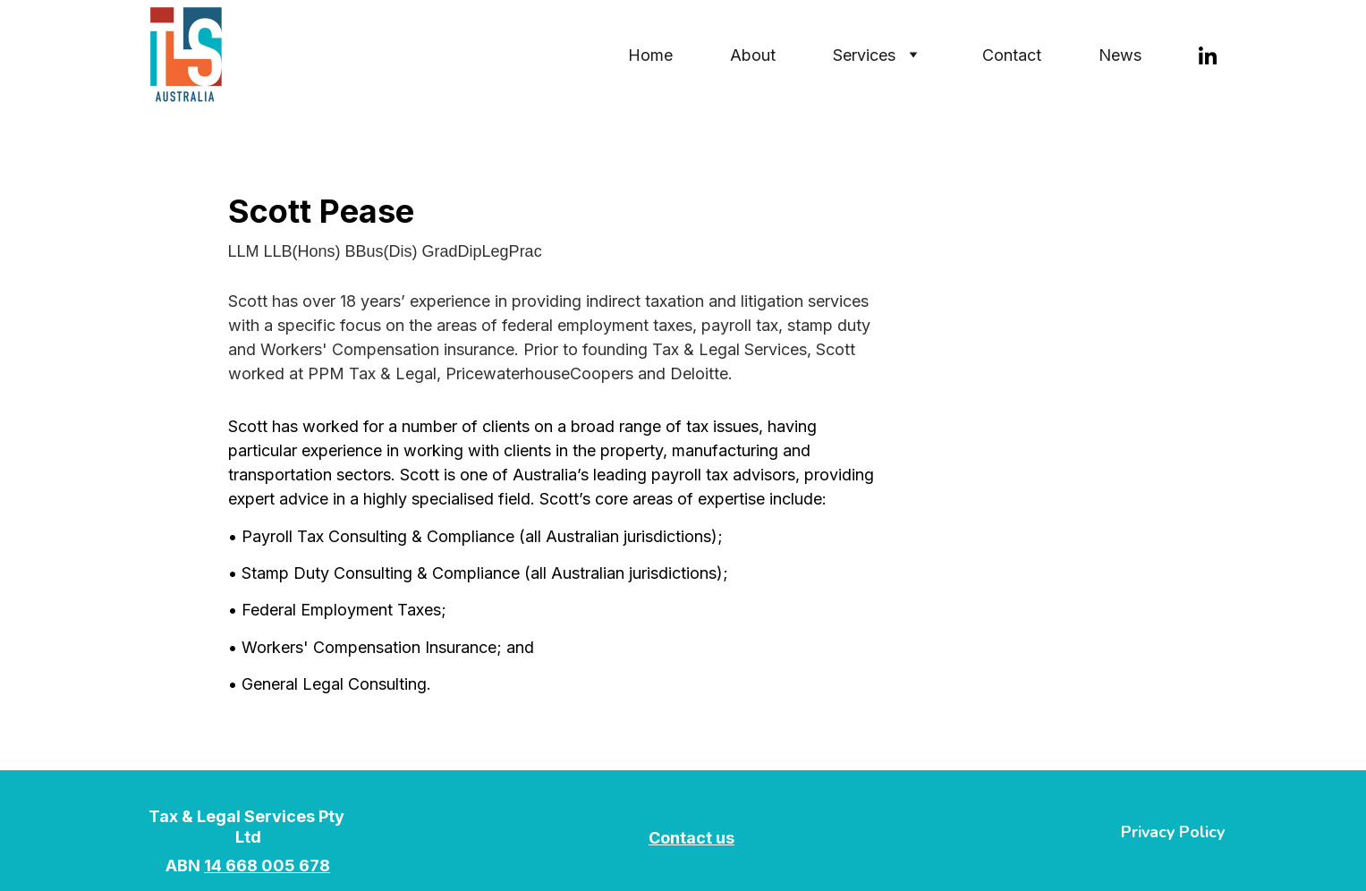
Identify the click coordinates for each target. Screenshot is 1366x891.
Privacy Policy (1173, 832)
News (1120, 55)
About (753, 55)
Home (650, 55)
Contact (1011, 55)
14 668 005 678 (267, 865)
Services (864, 55)
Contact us (691, 837)
